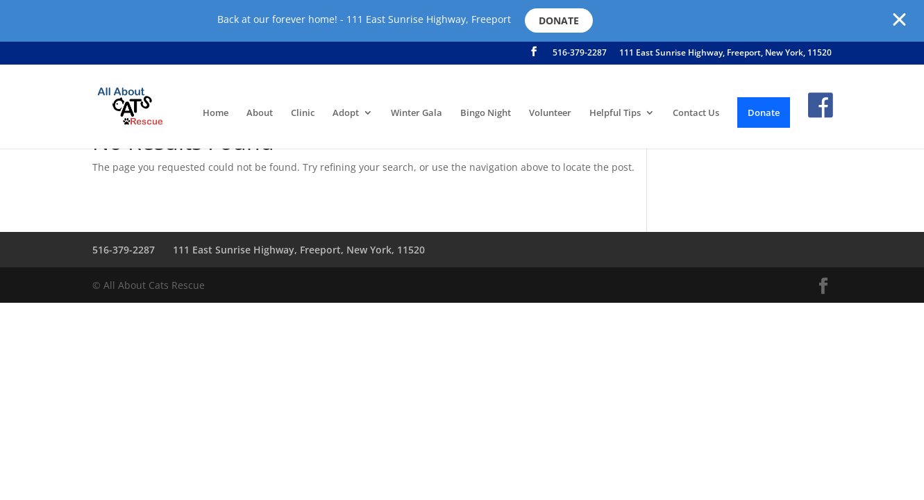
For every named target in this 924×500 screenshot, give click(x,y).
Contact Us (696, 113)
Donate (559, 20)
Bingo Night (485, 113)
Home (215, 113)
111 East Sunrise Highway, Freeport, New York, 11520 (725, 53)
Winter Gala (416, 113)
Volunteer (550, 113)
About (259, 113)
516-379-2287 (580, 53)
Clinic (302, 113)
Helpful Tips (615, 113)
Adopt (346, 113)
